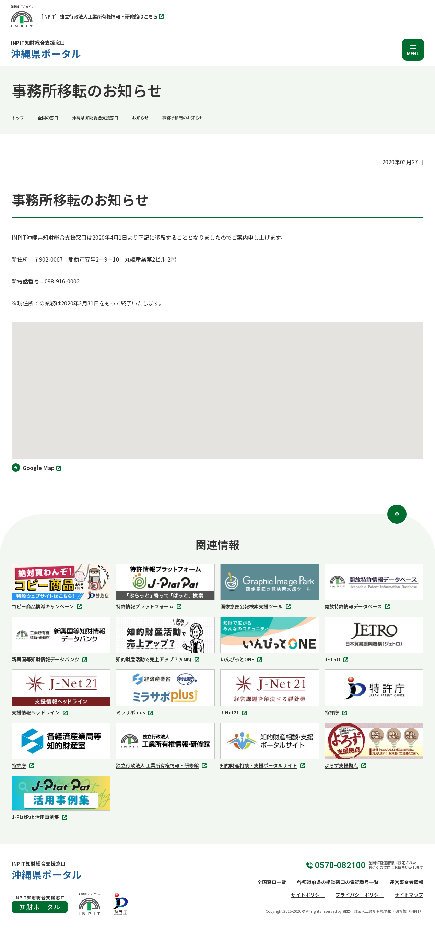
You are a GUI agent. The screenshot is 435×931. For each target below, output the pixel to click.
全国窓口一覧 (271, 882)
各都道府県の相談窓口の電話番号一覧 (338, 882)
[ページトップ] (397, 514)
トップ (18, 117)
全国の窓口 (48, 117)
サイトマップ (409, 894)
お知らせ (140, 117)
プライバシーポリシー (360, 894)
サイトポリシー (308, 894)
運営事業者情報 (406, 882)
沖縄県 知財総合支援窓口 (95, 117)
